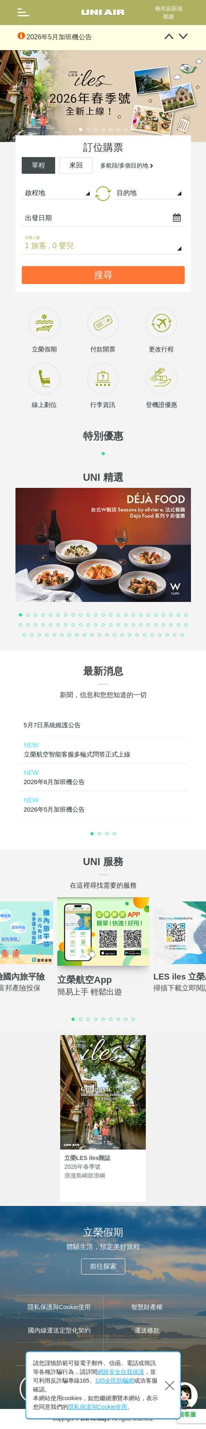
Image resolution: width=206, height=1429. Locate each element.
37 (119, 625)
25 (28, 625)
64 (152, 635)
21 (171, 615)
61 (130, 635)
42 (156, 625)
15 (126, 615)
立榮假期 (44, 388)
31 (73, 625)
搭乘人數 (32, 238)
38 (126, 625)
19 (156, 615)
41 (149, 625)
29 (58, 625)
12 (104, 615)
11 (96, 615)
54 (77, 635)
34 (96, 625)
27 (43, 625)
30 (66, 625)
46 (186, 625)
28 (51, 625)
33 (88, 625)
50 (47, 635)
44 (171, 625)
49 (40, 635)
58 (107, 635)
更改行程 (161, 388)
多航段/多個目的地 (127, 165)
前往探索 (103, 1266)
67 (175, 635)
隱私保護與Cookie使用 (59, 1306)
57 (100, 635)
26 (36, 625)
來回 (76, 165)
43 (164, 625)
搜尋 (103, 275)
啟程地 (35, 192)
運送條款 (147, 1330)
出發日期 (38, 217)
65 (160, 635)
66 (167, 635)
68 (183, 635)
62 (137, 635)
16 (134, 615)
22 (179, 615)
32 (81, 625)
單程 (38, 165)
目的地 (127, 192)
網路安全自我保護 (120, 1371)
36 (111, 625)
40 (141, 625)
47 (25, 635)
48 (32, 635)
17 (141, 615)
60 (122, 635)
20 (164, 615)
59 (115, 635)
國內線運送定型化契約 (59, 1330)
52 (62, 635)
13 (111, 615)
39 (134, 625)
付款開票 (102, 388)
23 (186, 615)
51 (55, 635)
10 (88, 615)
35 (104, 625)
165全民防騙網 (114, 1380)
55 (85, 635)
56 (92, 635)
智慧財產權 (147, 1306)
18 (149, 615)
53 (70, 635)
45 (179, 625)
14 (119, 615)
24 (21, 625)
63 (145, 635)
